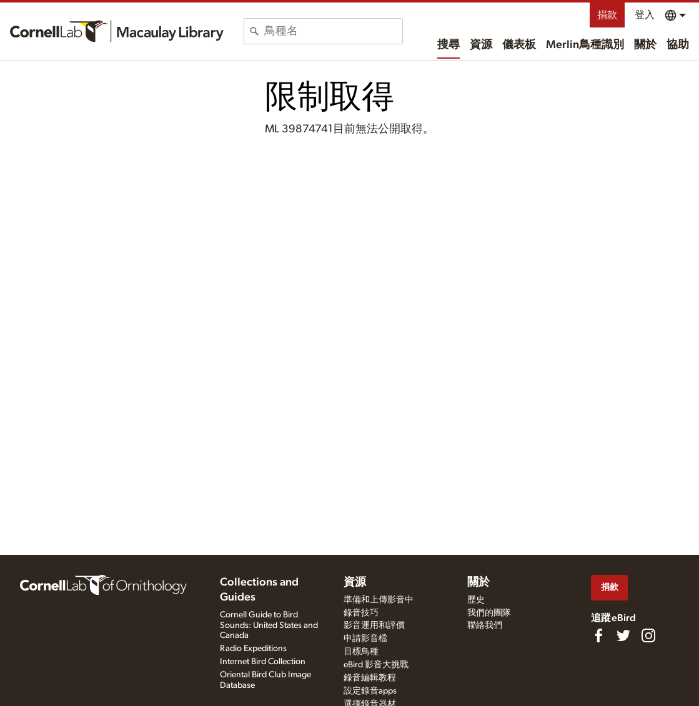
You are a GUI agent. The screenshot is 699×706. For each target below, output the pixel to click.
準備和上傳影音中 (379, 600)
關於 (645, 45)
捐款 (607, 15)
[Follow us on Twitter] (623, 635)
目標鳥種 (361, 651)
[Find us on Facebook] (598, 635)
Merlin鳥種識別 (585, 45)
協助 (678, 45)
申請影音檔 (365, 638)
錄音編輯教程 (370, 678)
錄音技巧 (361, 613)
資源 (481, 45)
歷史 (476, 600)
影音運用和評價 (374, 625)
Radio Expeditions (253, 648)
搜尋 (448, 45)
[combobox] (333, 31)
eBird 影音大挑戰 (376, 664)
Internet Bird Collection (262, 661)
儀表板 (519, 45)
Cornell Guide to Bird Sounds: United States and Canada (269, 625)
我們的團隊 (489, 613)
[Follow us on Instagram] (648, 635)
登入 (645, 15)
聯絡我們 (484, 625)
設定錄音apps (370, 691)
